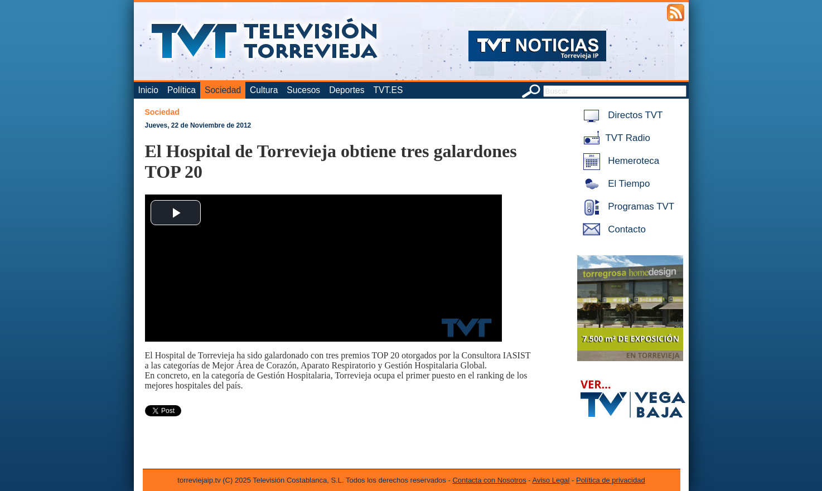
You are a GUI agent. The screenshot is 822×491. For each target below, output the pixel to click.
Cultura (264, 90)
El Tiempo (614, 183)
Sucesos (303, 90)
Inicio (148, 90)
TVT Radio (614, 138)
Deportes (346, 90)
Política (181, 90)
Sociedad (223, 90)
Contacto (612, 229)
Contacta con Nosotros (489, 480)
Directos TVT (621, 115)
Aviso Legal (551, 480)
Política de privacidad (610, 480)
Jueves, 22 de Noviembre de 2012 (198, 125)
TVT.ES (388, 90)
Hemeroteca (619, 160)
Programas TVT (627, 206)
